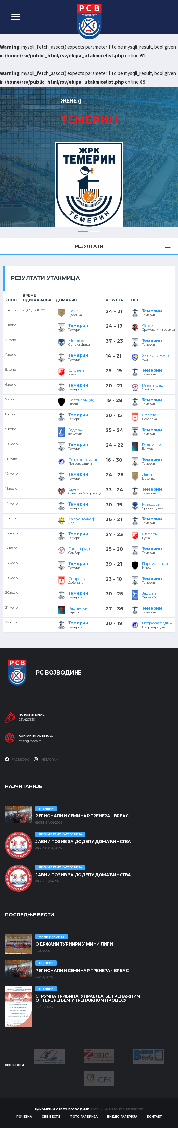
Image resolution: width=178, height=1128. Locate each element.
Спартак (150, 414)
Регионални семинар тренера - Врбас (82, 815)
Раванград (152, 385)
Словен (76, 370)
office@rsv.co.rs (30, 741)
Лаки (73, 310)
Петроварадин (83, 459)
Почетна (24, 1116)
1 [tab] (83, 231)
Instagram (46, 759)
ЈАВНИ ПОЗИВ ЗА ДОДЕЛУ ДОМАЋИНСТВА (83, 841)
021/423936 (27, 720)
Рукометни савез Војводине (62, 1109)
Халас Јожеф (155, 355)
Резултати (89, 246)
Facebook (17, 759)
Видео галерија (122, 1116)
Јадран (75, 429)
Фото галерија (84, 1116)
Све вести (51, 1116)
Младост (77, 340)
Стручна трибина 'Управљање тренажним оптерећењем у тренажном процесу (88, 998)
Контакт (154, 1116)
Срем (147, 325)
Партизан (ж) (81, 399)
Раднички (151, 444)
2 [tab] (95, 231)
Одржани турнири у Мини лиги (74, 944)
